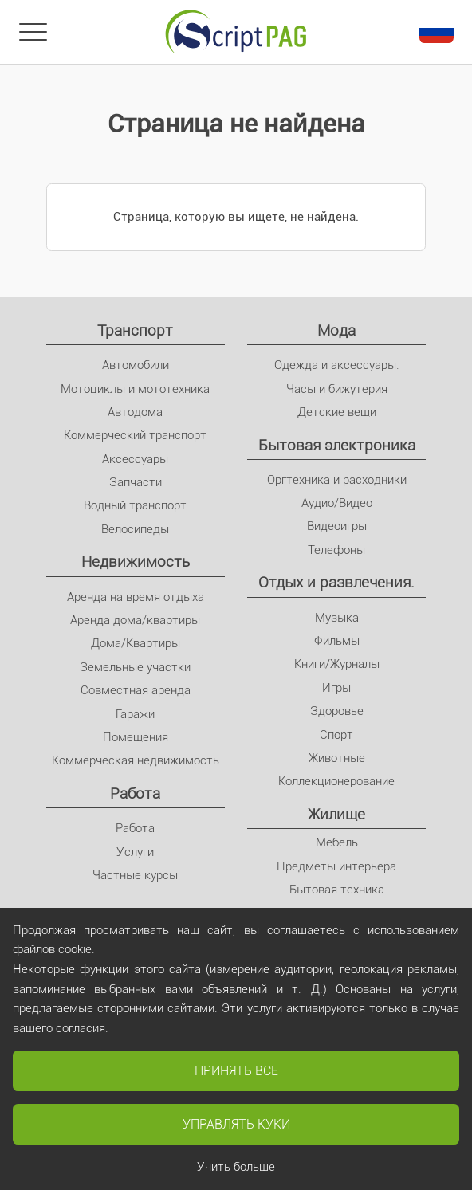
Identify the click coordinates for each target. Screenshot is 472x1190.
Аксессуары (135, 459)
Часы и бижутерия (336, 389)
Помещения (135, 737)
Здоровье (337, 711)
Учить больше (236, 1167)
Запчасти (135, 482)
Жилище (336, 814)
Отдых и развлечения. (336, 582)
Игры (336, 688)
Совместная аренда (136, 690)
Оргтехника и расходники (337, 480)
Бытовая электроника (336, 445)
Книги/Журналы (337, 664)
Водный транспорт (135, 505)
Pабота (135, 793)
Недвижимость (135, 561)
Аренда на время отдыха (135, 597)
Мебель (337, 842)
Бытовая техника (336, 889)
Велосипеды (135, 529)
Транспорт (135, 330)
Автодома (135, 412)
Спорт (336, 735)
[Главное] (236, 32)
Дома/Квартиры (135, 643)
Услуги (135, 852)
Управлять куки (236, 1124)
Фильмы (337, 641)
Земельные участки (135, 667)
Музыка (337, 618)
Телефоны (336, 550)
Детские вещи (336, 412)
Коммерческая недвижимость (135, 760)
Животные (337, 758)
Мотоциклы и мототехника (135, 389)
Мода (336, 330)
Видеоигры (337, 526)
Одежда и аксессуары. (336, 365)
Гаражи (135, 714)
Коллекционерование (336, 781)
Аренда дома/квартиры (135, 620)
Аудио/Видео (336, 503)
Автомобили (135, 365)
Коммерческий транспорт (135, 435)
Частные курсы (135, 875)
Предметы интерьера (336, 866)
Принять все (236, 1070)
